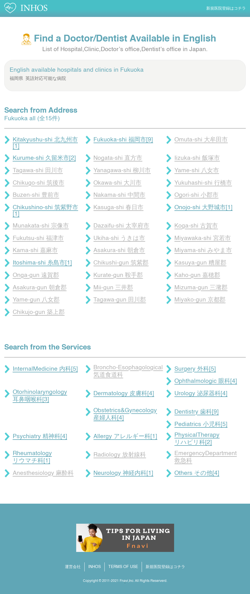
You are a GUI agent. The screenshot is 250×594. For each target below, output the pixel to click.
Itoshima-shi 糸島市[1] (42, 263)
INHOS (94, 567)
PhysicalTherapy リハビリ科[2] (197, 439)
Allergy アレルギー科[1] (125, 437)
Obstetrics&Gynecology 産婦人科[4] (125, 414)
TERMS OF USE (123, 567)
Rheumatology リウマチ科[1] (32, 457)
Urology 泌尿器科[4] (200, 394)
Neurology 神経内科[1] (123, 473)
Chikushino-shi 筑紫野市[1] (45, 211)
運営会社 (73, 567)
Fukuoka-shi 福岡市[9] (123, 140)
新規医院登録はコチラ (226, 8)
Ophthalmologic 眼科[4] (205, 381)
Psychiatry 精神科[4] (40, 437)
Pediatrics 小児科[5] (200, 424)
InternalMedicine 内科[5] (45, 369)
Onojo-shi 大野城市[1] (203, 208)
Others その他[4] (196, 473)
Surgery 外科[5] (195, 369)
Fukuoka (132, 70)
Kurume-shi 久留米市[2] (44, 158)
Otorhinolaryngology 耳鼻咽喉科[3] (40, 396)
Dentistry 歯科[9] (196, 412)
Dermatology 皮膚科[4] (123, 394)
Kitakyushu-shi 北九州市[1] (45, 143)
